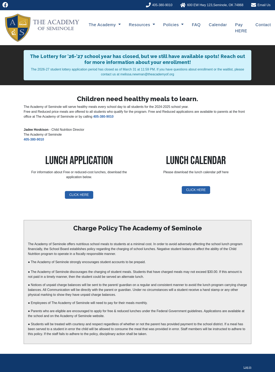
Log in (247, 367)
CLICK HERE (79, 195)
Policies (171, 24)
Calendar (218, 24)
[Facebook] (5, 5)
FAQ (196, 24)
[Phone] (161, 4)
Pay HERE (241, 27)
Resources (140, 24)
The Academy (103, 24)
